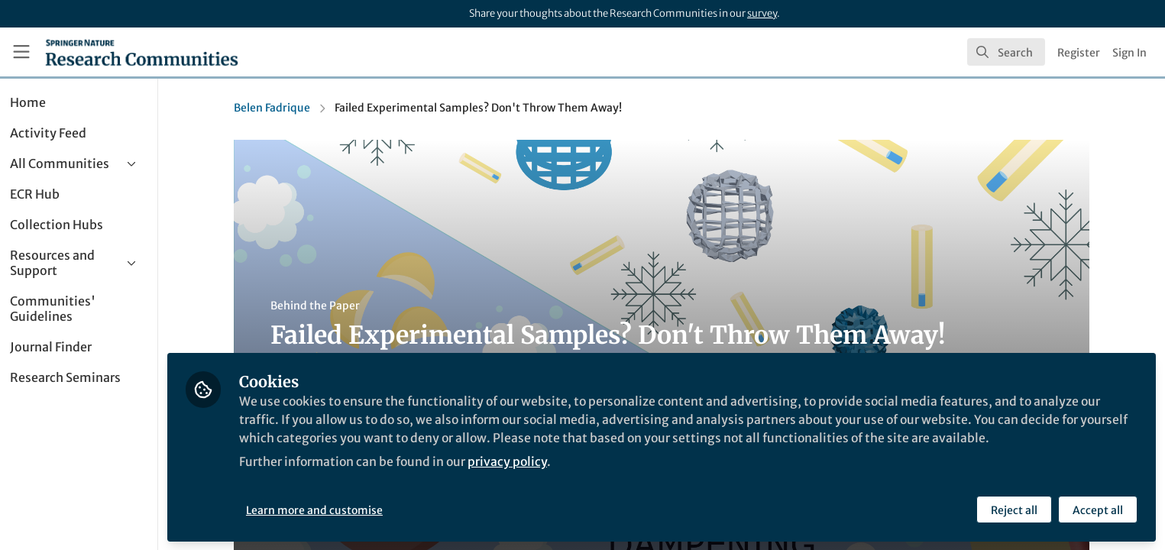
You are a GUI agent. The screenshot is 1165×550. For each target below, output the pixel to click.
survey (762, 13)
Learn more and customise (351, 509)
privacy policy (549, 461)
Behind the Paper (334, 305)
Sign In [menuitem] (1129, 53)
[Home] (142, 52)
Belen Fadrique (291, 108)
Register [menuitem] (1078, 53)
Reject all (1014, 509)
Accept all (1098, 509)
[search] (1006, 52)
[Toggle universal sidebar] (21, 52)
